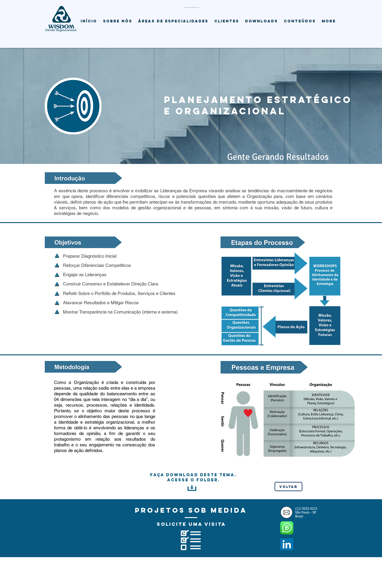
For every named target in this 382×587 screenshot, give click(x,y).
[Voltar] (288, 486)
